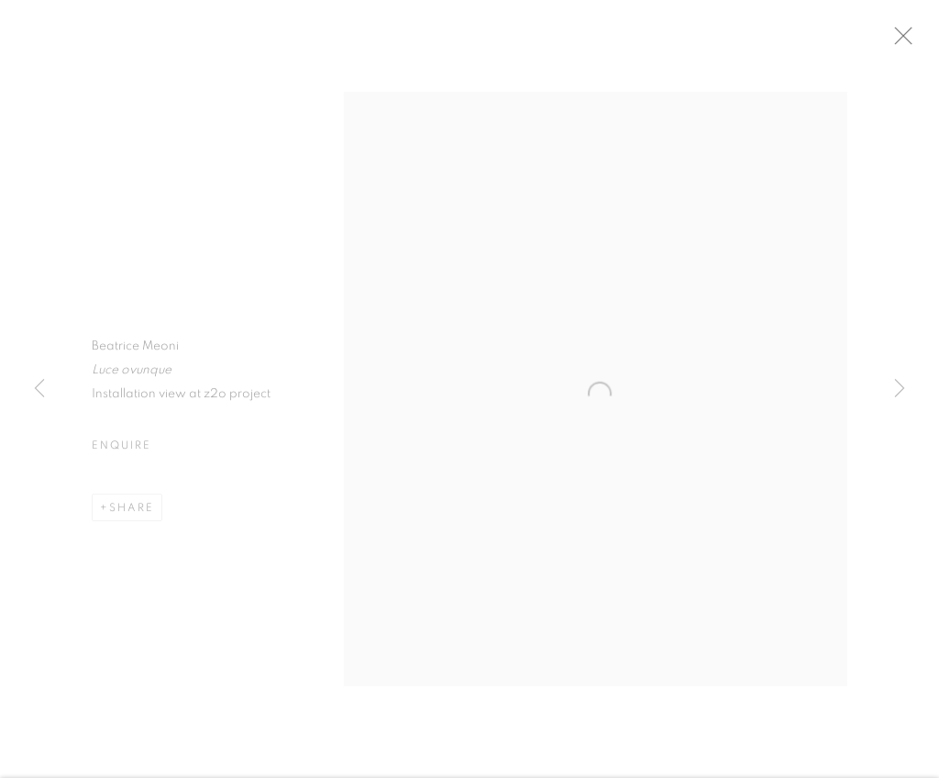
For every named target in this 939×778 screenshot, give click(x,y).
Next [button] (899, 389)
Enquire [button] (121, 450)
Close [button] (916, 41)
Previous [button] (39, 389)
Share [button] (131, 512)
